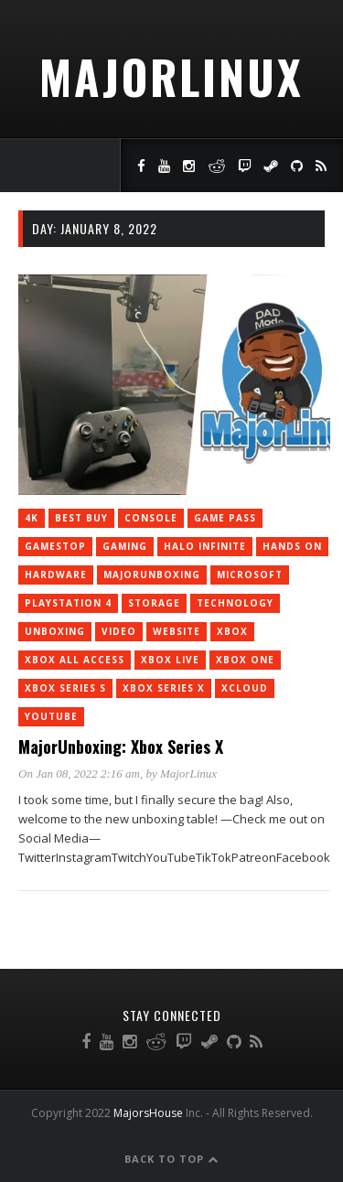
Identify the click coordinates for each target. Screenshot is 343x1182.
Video (119, 631)
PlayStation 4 (68, 602)
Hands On (292, 546)
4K (31, 517)
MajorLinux (171, 76)
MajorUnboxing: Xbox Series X (120, 746)
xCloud (244, 688)
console (150, 517)
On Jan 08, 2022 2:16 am (79, 773)
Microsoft (250, 574)
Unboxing (55, 631)
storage (154, 602)
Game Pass (225, 517)
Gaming (124, 546)
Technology (235, 602)
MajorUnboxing (151, 574)
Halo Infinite (205, 546)
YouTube (51, 716)
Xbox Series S (65, 688)
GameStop (55, 546)
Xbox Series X (164, 688)
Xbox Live (170, 659)
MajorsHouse (148, 1113)
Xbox (232, 631)
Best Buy (81, 517)
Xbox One (245, 659)
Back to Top (171, 1159)
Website (176, 631)
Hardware (56, 574)
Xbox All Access (74, 659)
